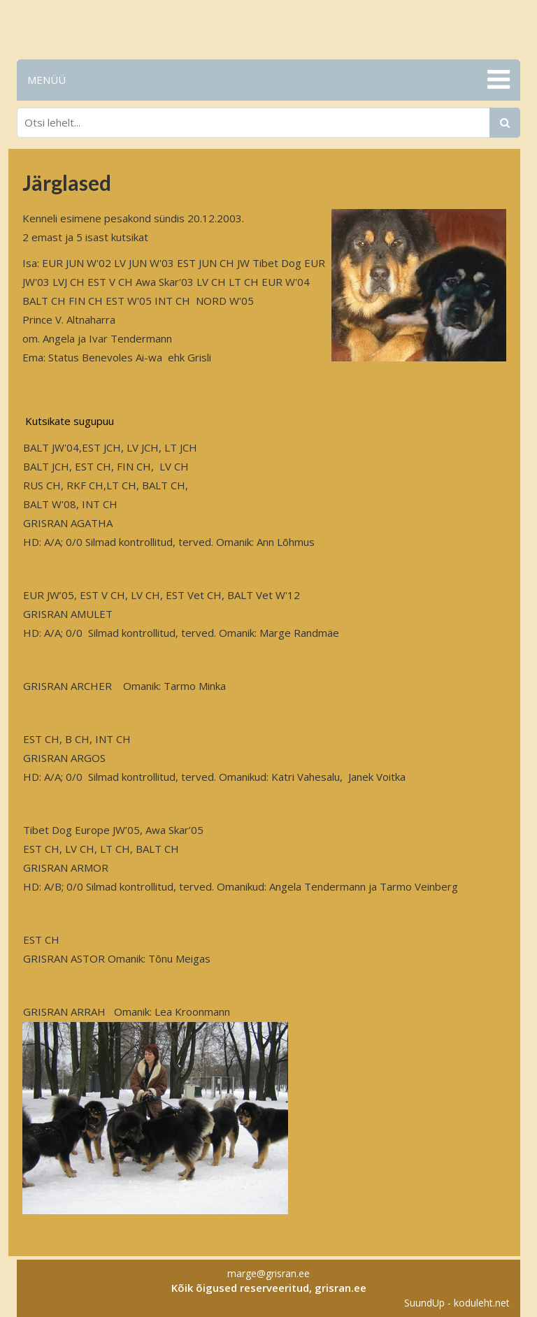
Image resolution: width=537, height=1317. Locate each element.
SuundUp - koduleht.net (457, 1302)
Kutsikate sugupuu (69, 421)
